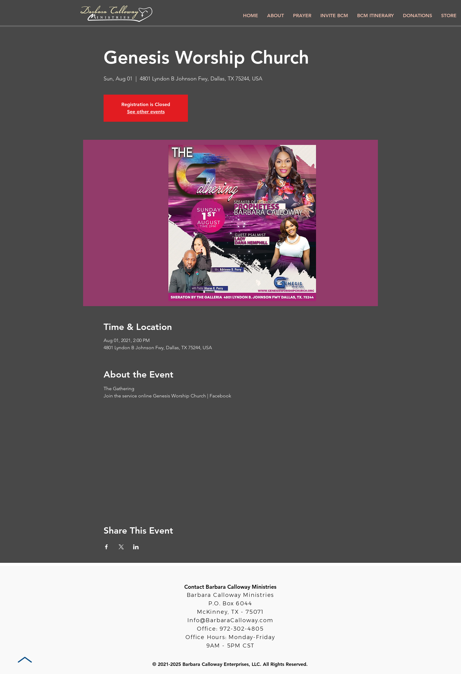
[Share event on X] (121, 546)
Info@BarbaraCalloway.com (230, 620)
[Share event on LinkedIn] (136, 546)
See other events (146, 111)
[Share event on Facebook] (106, 546)
